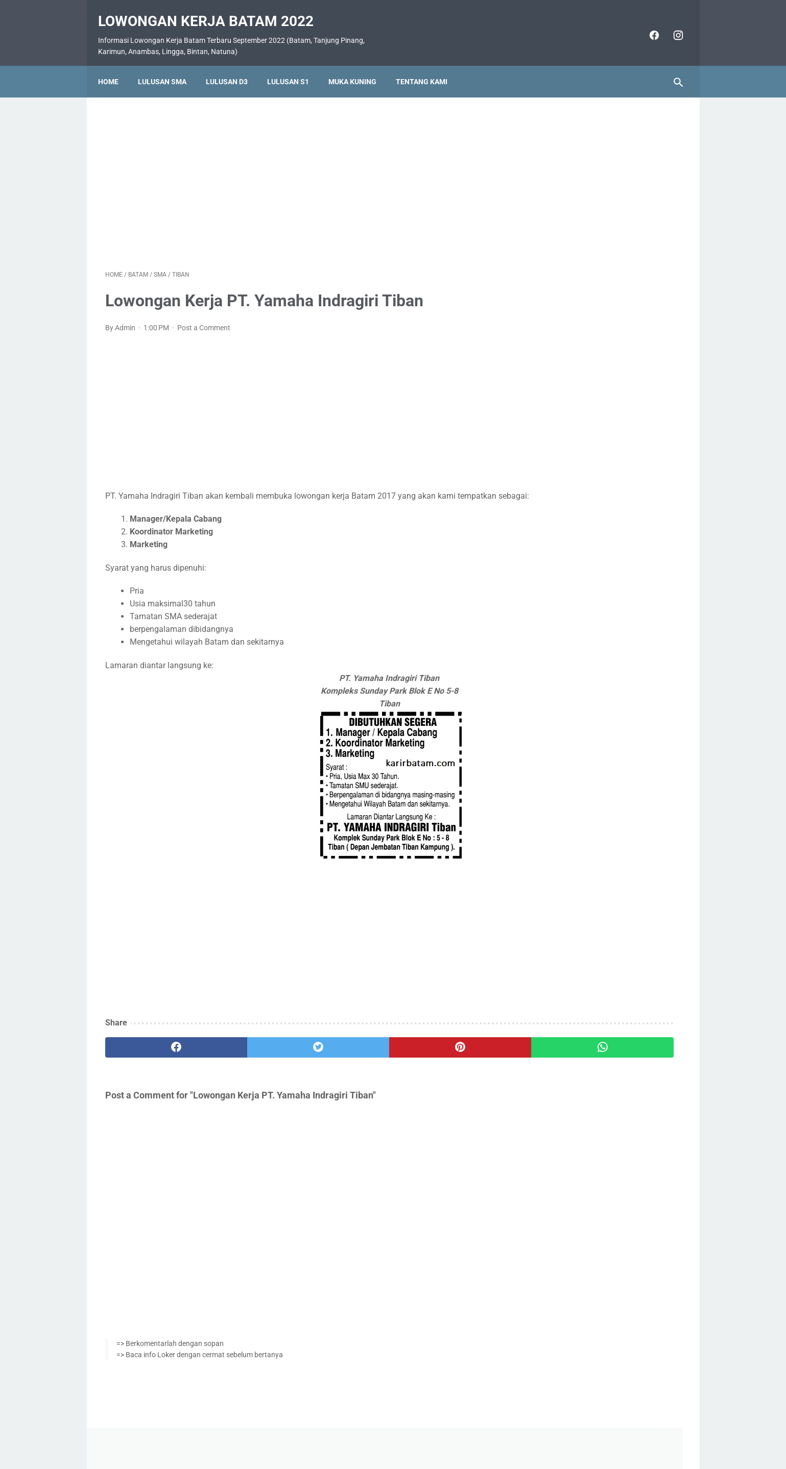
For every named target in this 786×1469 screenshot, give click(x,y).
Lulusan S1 (295, 65)
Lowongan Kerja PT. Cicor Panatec (599, 455)
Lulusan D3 (234, 65)
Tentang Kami (429, 65)
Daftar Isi (433, 1431)
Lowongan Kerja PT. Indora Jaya (595, 370)
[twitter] (250, 1050)
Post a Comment (203, 317)
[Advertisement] (298, 170)
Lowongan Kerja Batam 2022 (213, 10)
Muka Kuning (360, 65)
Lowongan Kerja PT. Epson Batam (598, 431)
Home (115, 65)
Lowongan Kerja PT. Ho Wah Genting (603, 516)
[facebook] (646, 24)
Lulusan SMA (169, 65)
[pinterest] (346, 1050)
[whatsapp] (443, 1050)
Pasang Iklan (388, 1431)
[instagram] (670, 24)
